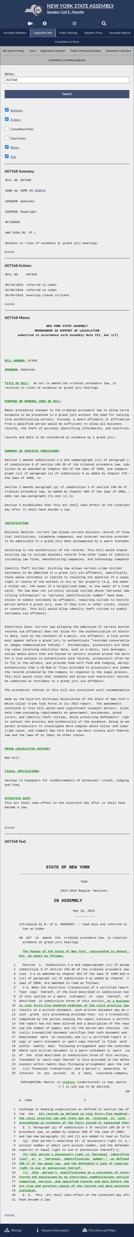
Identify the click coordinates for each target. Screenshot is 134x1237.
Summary (16, 111)
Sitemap (13, 1230)
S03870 (40, 191)
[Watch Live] (30, 24)
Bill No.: (10, 74)
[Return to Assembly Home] (67, 10)
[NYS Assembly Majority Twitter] (60, 24)
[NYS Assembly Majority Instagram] (74, 24)
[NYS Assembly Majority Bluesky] (89, 24)
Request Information (52, 1230)
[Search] (104, 24)
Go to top (9, 251)
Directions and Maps (99, 1230)
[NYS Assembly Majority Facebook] (45, 24)
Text (13, 157)
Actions (15, 120)
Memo (14, 148)
